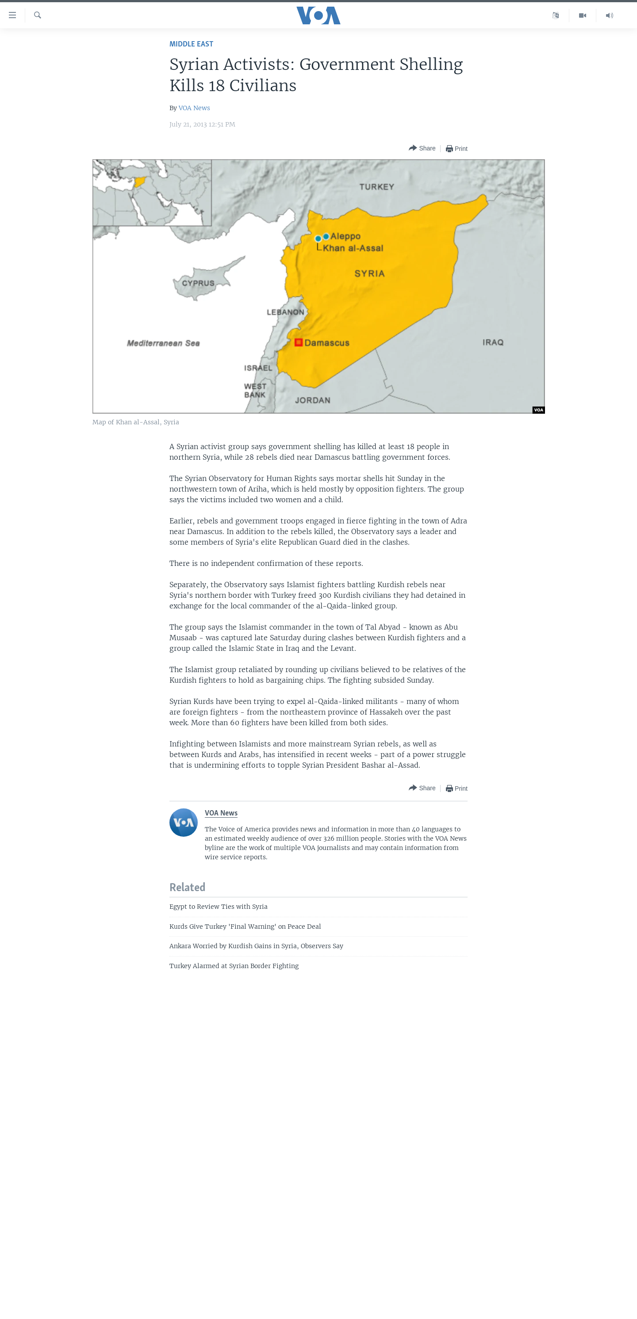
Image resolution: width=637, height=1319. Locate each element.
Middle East (191, 44)
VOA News (194, 108)
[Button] (422, 148)
